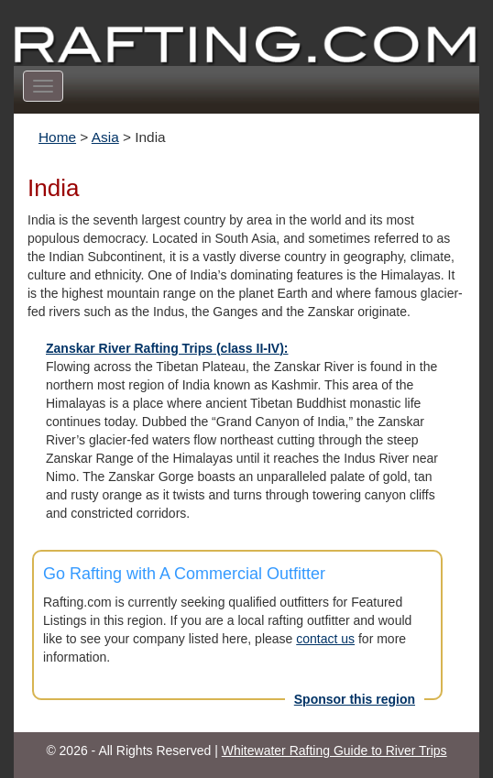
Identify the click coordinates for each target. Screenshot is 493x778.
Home (57, 137)
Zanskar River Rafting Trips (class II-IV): (167, 348)
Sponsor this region (354, 699)
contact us (325, 638)
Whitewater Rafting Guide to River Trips (334, 750)
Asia (105, 137)
